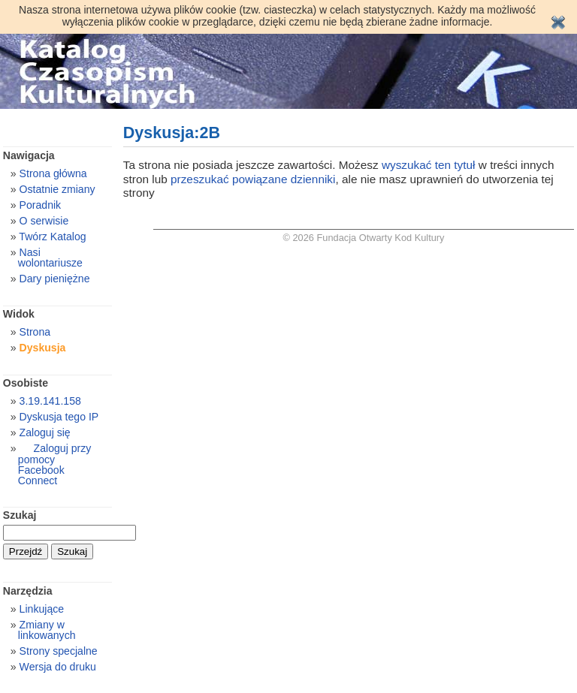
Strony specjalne (59, 651)
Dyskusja (43, 348)
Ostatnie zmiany (57, 189)
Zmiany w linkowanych (47, 630)
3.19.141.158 (50, 401)
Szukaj (20, 515)
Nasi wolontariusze (50, 257)
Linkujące (42, 609)
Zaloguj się (45, 432)
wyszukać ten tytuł (429, 164)
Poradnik (41, 205)
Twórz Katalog (52, 236)
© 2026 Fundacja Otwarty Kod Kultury (364, 237)
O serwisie (44, 221)
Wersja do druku (58, 667)
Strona (35, 332)
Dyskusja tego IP (59, 417)
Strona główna (53, 173)
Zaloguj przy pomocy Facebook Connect (54, 464)
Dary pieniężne (55, 279)
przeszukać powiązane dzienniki (253, 179)
